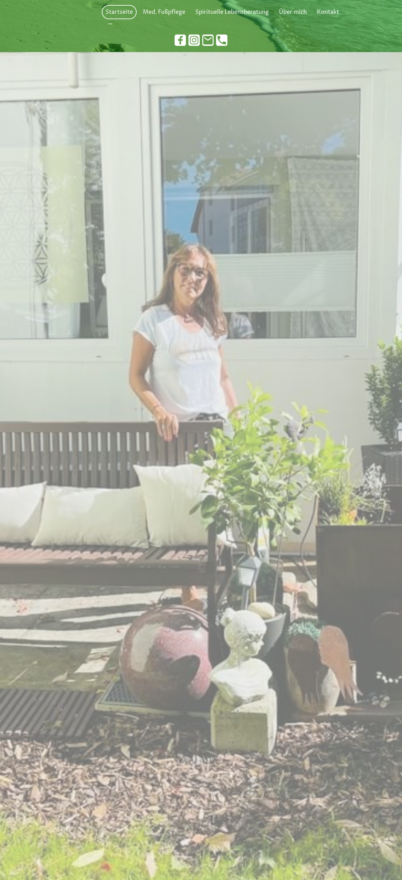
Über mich (293, 12)
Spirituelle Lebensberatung (232, 12)
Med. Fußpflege (164, 12)
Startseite (119, 12)
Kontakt (328, 12)
